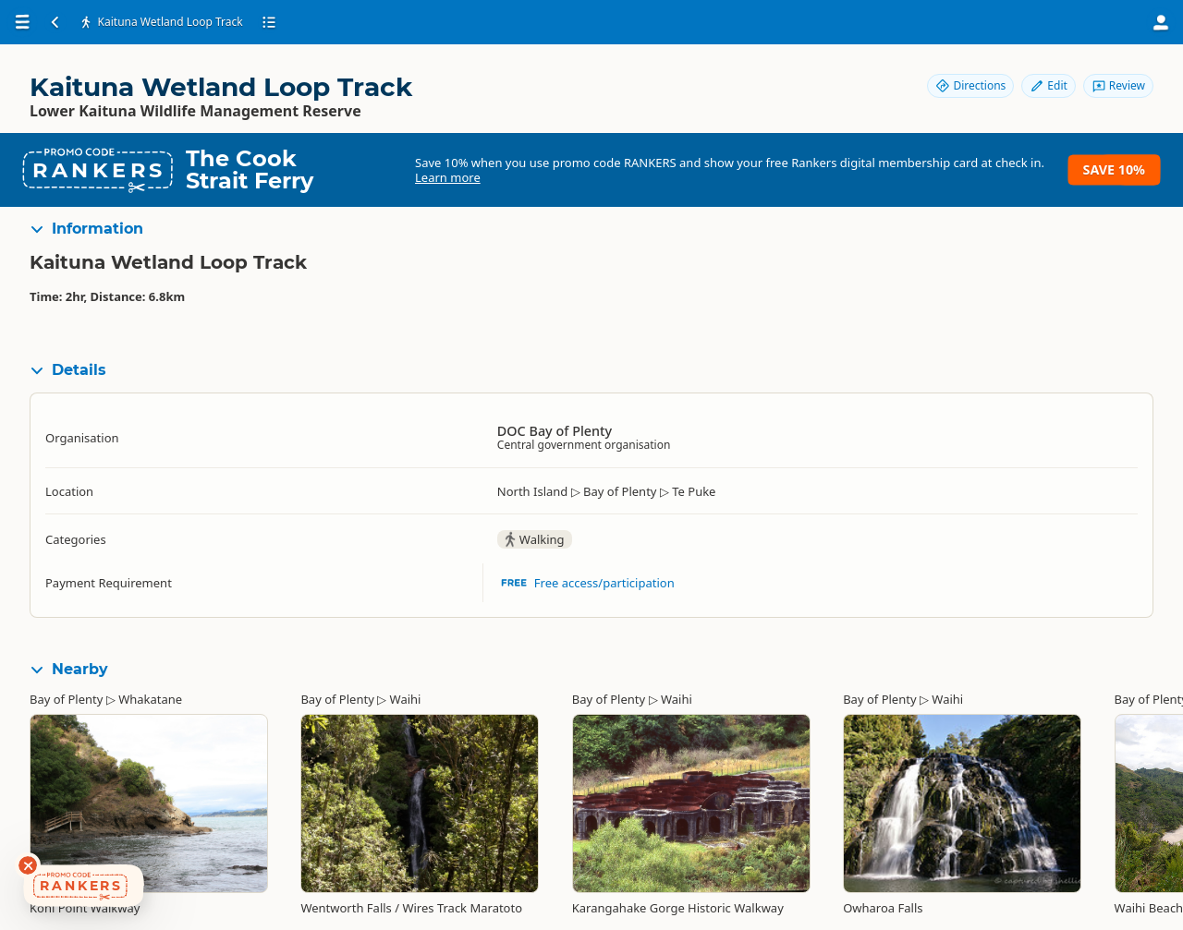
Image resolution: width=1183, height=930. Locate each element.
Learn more (448, 177)
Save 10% (1114, 169)
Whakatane (150, 699)
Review (1118, 85)
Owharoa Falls (882, 908)
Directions (970, 85)
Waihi (405, 699)
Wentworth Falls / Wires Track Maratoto (411, 908)
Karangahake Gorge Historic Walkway (678, 908)
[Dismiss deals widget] (27, 865)
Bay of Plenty (66, 699)
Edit (1048, 85)
